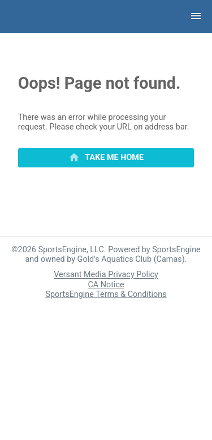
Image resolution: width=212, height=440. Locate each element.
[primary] (106, 157)
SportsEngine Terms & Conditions (105, 294)
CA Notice (106, 285)
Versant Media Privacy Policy (106, 275)
